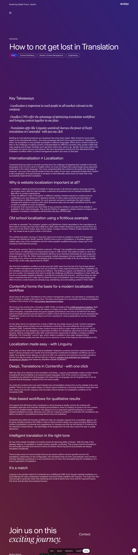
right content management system (48, 301)
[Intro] (124, 4)
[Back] (10, 13)
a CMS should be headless (81, 307)
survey (64, 209)
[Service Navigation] (134, 550)
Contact (84, 534)
